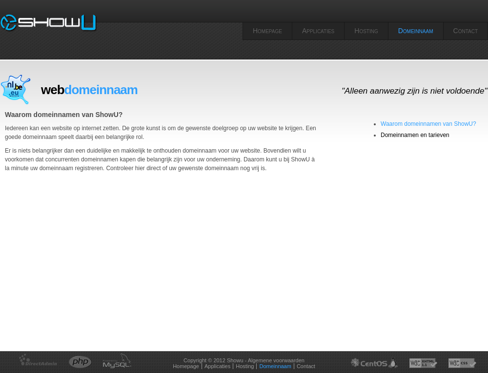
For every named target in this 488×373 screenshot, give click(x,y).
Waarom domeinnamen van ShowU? (428, 123)
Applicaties (318, 31)
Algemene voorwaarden (276, 360)
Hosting (366, 31)
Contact (465, 31)
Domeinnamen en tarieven (415, 135)
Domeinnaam (415, 31)
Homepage (267, 31)
